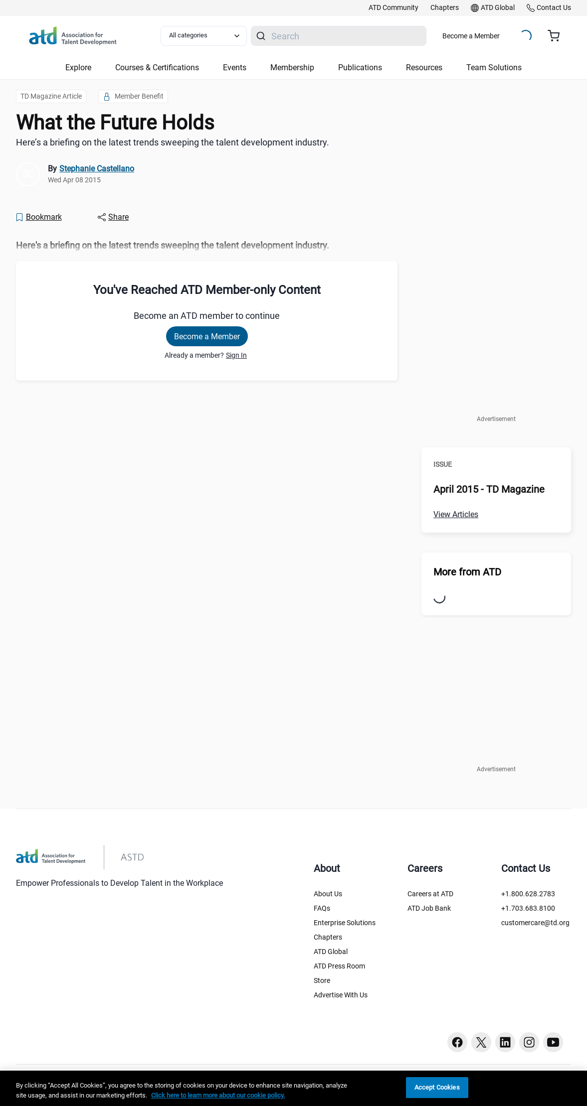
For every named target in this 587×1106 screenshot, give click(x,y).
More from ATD (467, 572)
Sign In (236, 355)
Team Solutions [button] (494, 67)
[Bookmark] (38, 217)
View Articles (455, 514)
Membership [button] (292, 67)
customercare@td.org (535, 923)
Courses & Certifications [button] (157, 67)
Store (322, 980)
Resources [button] (424, 67)
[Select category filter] (204, 36)
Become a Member (471, 36)
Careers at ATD (430, 894)
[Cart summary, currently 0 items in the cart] (557, 36)
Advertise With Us (341, 995)
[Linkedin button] (505, 1042)
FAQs (322, 908)
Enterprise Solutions (345, 923)
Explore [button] (78, 67)
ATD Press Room (339, 966)
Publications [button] (360, 67)
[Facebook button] (457, 1042)
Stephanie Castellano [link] (96, 168)
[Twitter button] (481, 1042)
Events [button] (234, 67)
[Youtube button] (553, 1042)
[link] (393, 8)
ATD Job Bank (429, 908)
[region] (293, 1088)
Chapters (328, 937)
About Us (328, 894)
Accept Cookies (437, 1087)
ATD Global (331, 952)
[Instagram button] (529, 1042)
